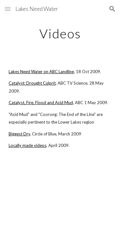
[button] (7, 9)
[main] (60, 33)
